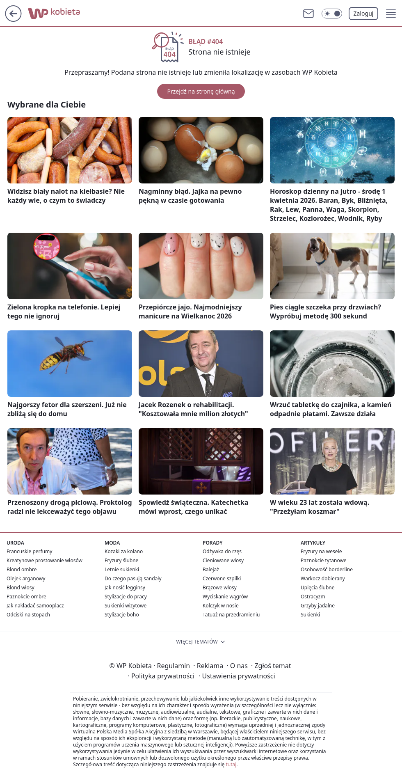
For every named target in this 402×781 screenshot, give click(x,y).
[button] (390, 13)
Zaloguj (364, 13)
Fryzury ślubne (121, 560)
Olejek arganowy (26, 578)
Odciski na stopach (28, 614)
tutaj (231, 764)
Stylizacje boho (122, 614)
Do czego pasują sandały (133, 578)
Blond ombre (22, 569)
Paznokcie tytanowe (324, 560)
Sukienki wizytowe (125, 605)
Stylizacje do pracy (126, 596)
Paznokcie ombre (26, 596)
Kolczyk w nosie (221, 605)
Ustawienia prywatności (237, 675)
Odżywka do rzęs (222, 551)
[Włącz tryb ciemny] (332, 13)
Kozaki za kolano (124, 551)
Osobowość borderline (327, 569)
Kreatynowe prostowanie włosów (44, 560)
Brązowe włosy (220, 587)
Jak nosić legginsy (125, 587)
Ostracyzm (313, 596)
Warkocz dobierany (323, 578)
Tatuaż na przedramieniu (231, 614)
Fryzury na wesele (321, 551)
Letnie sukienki (122, 569)
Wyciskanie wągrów (225, 596)
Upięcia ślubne (318, 587)
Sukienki (310, 614)
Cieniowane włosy (223, 560)
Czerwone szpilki (222, 578)
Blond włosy (20, 587)
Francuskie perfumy (29, 551)
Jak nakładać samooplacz (35, 605)
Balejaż (211, 569)
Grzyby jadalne (318, 605)
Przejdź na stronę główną (201, 91)
